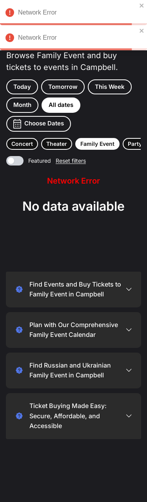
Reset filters (71, 160)
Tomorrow (63, 86)
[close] (142, 5)
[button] (22, 144)
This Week (110, 86)
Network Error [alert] (73, 13)
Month (22, 104)
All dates (61, 104)
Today (22, 86)
